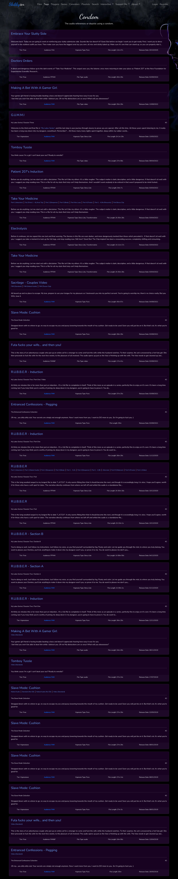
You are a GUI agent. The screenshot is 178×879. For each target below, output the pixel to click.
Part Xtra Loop (76, 202)
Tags (46, 4)
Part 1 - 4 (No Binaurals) (103, 202)
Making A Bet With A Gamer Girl (34, 88)
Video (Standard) (17, 635)
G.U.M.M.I (17, 115)
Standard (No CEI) (28, 692)
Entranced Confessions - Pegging (34, 404)
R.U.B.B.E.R (19, 466)
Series (64, 4)
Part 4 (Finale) (88, 202)
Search (95, 4)
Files (39, 4)
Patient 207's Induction (27, 171)
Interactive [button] (106, 4)
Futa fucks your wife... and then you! (36, 345)
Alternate (106, 470)
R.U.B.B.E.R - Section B (27, 534)
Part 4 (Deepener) (84, 470)
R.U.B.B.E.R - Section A (27, 566)
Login (155, 4)
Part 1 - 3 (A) (71, 470)
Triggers (55, 4)
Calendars (74, 4)
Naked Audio (15, 692)
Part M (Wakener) (117, 470)
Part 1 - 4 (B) (96, 470)
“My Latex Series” (48, 128)
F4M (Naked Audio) (30, 286)
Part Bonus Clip (118, 202)
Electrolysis (19, 228)
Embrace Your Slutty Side (28, 34)
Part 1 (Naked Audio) (32, 470)
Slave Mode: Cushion (25, 312)
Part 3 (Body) (64, 202)
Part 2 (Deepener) (51, 202)
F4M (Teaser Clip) (45, 286)
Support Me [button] (121, 4)
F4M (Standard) (16, 286)
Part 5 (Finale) (130, 470)
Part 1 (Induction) (17, 202)
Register (164, 4)
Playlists (85, 4)
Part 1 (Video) (142, 470)
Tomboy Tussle (21, 147)
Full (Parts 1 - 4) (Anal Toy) (34, 202)
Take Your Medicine (24, 198)
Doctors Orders (21, 61)
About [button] (135, 4)
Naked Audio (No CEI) (43, 692)
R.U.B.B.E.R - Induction (27, 372)
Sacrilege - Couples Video (29, 282)
